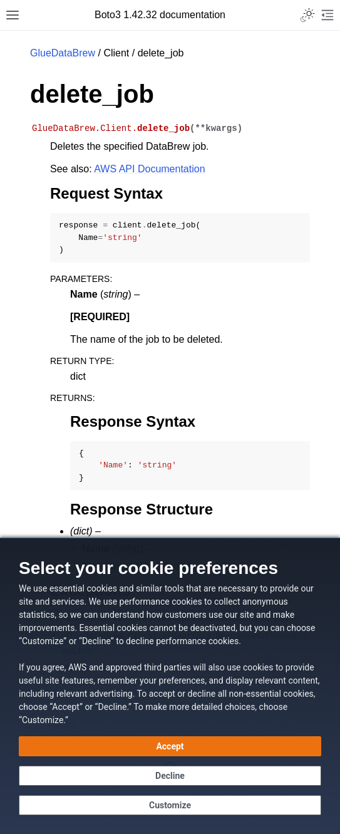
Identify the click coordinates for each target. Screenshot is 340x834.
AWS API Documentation (149, 169)
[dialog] (170, 686)
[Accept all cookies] (170, 746)
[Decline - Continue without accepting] (170, 776)
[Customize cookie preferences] (170, 805)
